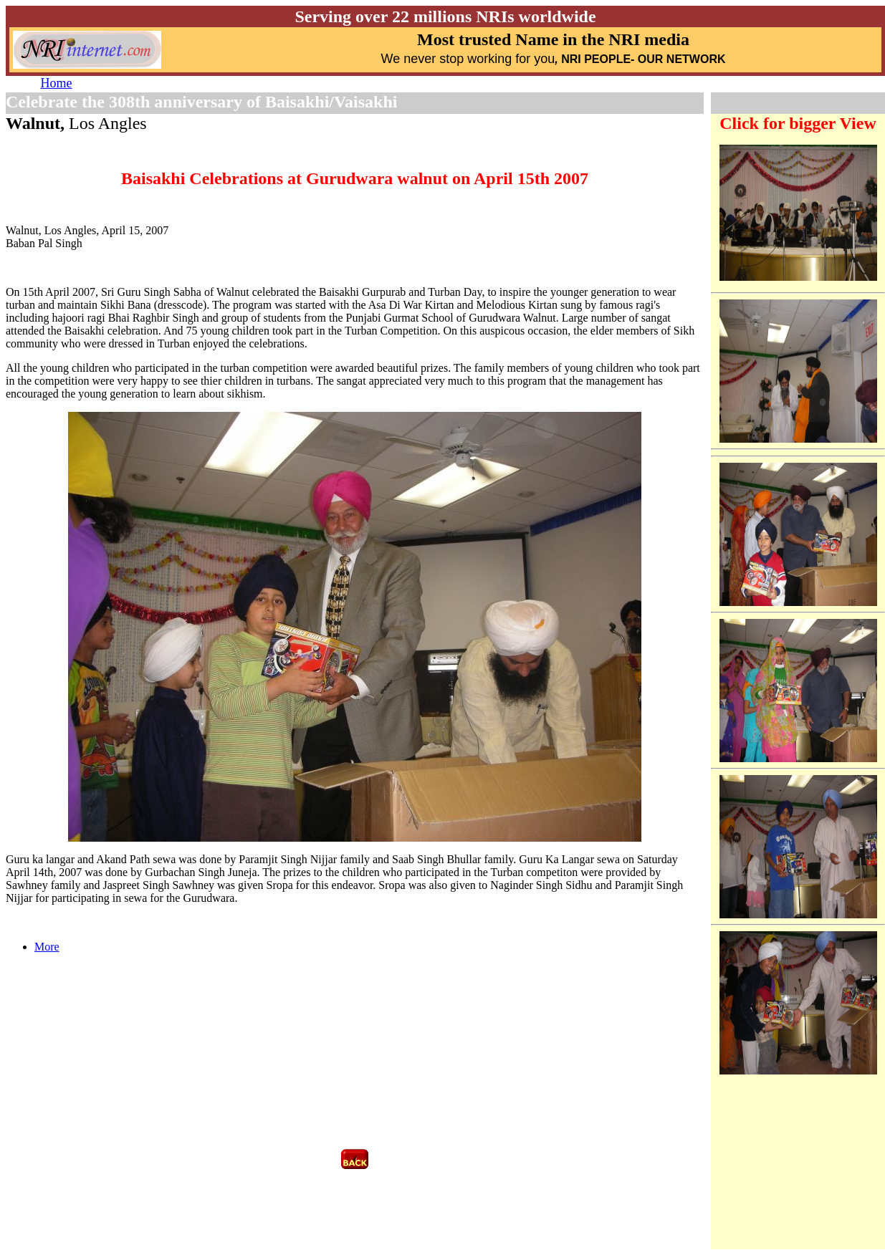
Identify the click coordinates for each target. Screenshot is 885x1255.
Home (56, 83)
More (46, 947)
